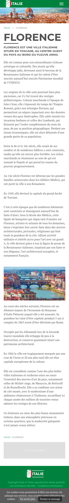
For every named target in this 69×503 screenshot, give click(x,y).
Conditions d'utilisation (50, 485)
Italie (7, 28)
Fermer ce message (50, 499)
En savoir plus (27, 499)
